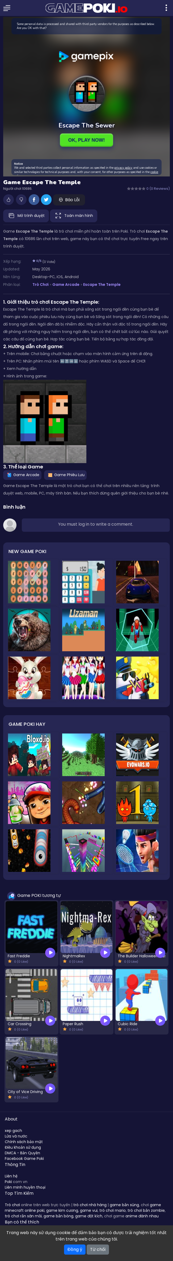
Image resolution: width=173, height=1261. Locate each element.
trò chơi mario (112, 1210)
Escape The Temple (102, 284)
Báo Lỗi (69, 200)
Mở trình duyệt (26, 216)
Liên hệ (11, 1176)
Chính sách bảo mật (24, 1141)
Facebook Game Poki (24, 1158)
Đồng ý (74, 1249)
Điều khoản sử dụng (23, 1147)
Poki (8, 1181)
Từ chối (98, 1249)
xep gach (13, 1130)
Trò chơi (12, 1205)
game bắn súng (124, 1205)
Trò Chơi (40, 284)
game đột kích (88, 1216)
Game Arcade (65, 284)
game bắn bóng (58, 1216)
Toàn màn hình (73, 216)
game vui (89, 1210)
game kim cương (62, 1210)
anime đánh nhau (142, 1216)
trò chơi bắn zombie (146, 1210)
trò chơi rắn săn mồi (23, 1216)
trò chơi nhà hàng (90, 1205)
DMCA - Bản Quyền (22, 1153)
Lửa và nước (16, 1136)
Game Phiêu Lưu (65, 474)
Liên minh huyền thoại (25, 1187)
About (11, 1119)
